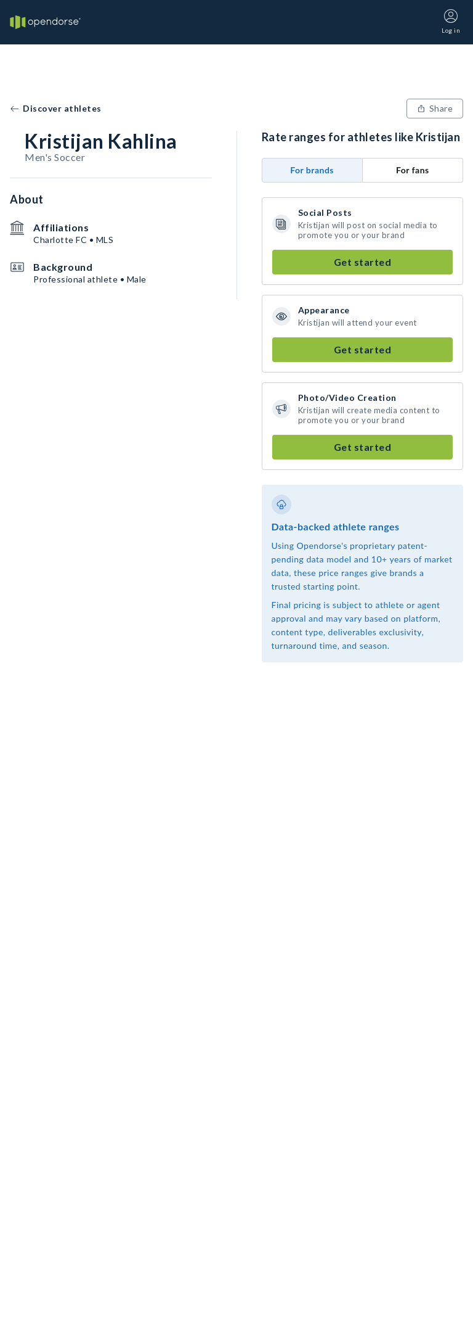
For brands (312, 170)
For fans (412, 170)
